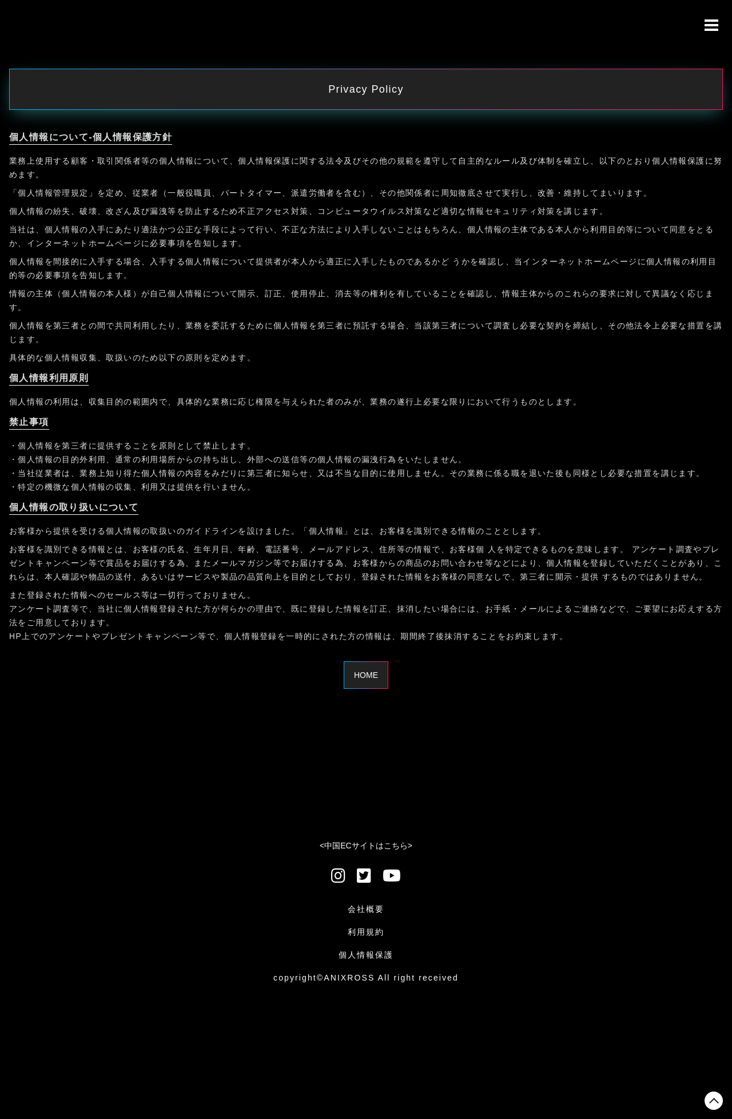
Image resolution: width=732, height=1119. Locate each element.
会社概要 (366, 909)
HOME (366, 675)
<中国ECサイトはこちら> (366, 845)
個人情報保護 (366, 954)
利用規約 (366, 932)
